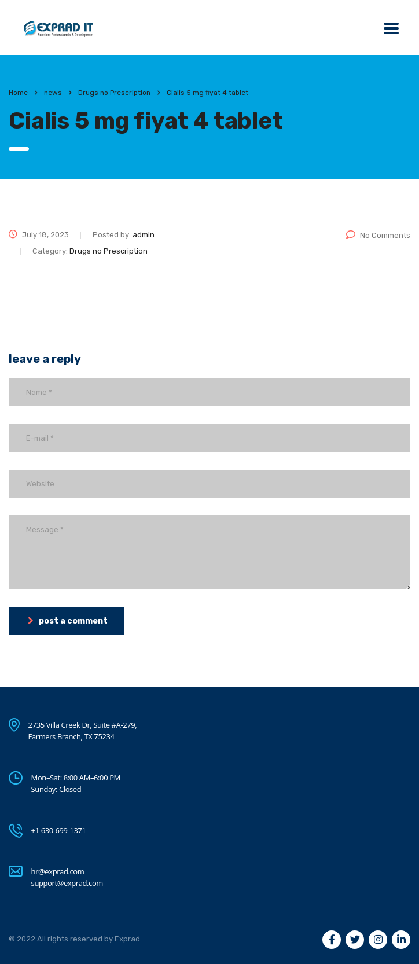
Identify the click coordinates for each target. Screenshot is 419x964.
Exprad (127, 938)
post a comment (68, 621)
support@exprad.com (67, 883)
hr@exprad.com (57, 871)
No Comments (378, 235)
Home (18, 93)
